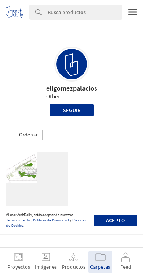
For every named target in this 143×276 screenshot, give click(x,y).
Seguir (71, 110)
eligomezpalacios (71, 88)
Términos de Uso (18, 220)
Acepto (115, 220)
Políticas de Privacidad (51, 220)
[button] (24, 135)
